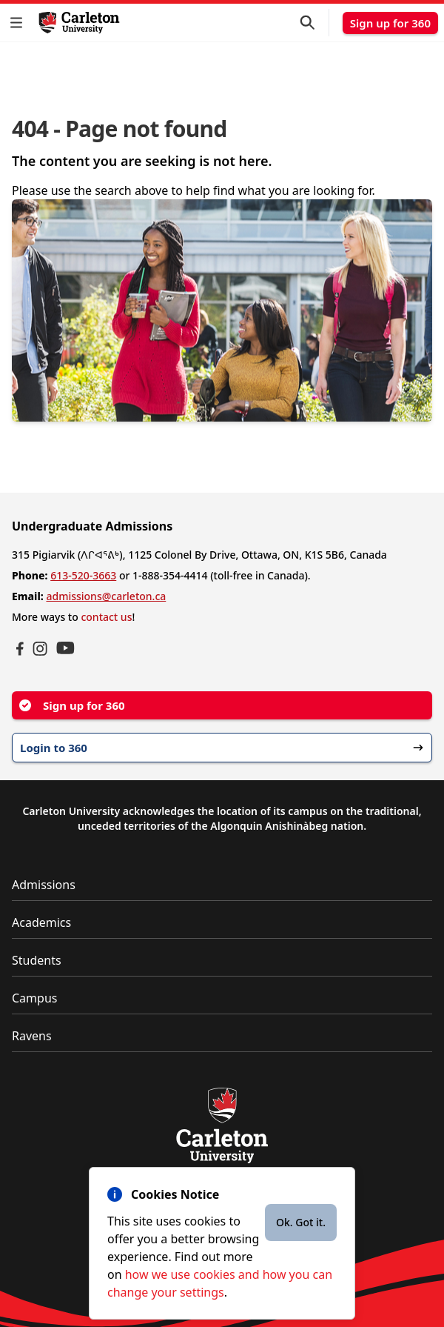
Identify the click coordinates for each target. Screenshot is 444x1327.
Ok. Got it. (301, 1222)
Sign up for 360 (390, 23)
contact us (106, 617)
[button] (19, 22)
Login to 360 (222, 747)
